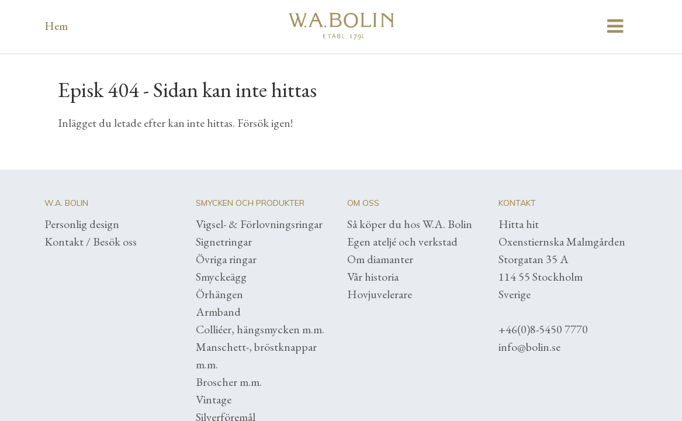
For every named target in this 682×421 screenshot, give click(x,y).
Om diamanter (380, 259)
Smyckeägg (221, 276)
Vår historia (373, 276)
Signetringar (224, 241)
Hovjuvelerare (379, 294)
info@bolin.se (529, 346)
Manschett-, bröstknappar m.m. (256, 355)
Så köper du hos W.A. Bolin (409, 224)
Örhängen (219, 294)
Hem (56, 25)
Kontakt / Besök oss (90, 241)
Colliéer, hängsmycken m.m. (260, 329)
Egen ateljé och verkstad (402, 241)
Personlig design (81, 224)
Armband (218, 311)
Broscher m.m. (229, 381)
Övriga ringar (226, 259)
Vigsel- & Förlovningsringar (259, 224)
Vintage (213, 399)
